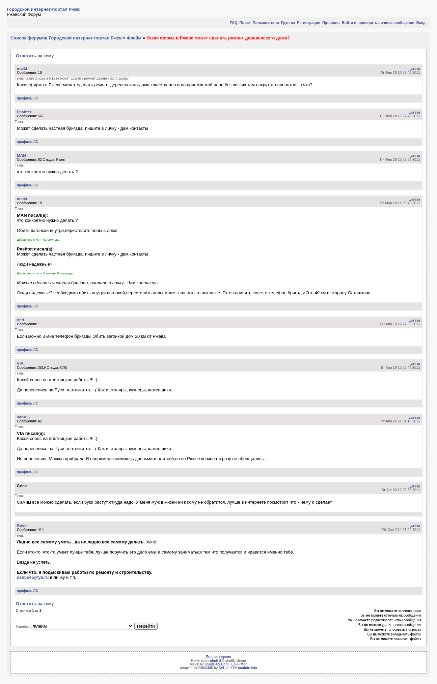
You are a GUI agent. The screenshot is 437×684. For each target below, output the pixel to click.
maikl (22, 68)
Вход (421, 23)
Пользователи (266, 23)
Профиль (330, 23)
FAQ (234, 23)
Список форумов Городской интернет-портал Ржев (66, 37)
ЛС (35, 98)
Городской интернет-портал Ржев (43, 9)
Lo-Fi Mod (239, 664)
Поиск (245, 23)
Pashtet (24, 112)
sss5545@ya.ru (33, 577)
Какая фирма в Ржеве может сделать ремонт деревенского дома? (218, 37)
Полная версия (218, 657)
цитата (414, 69)
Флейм (134, 37)
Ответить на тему (35, 55)
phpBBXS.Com (216, 664)
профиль (24, 98)
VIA (20, 363)
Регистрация (308, 23)
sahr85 (23, 417)
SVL (222, 668)
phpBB (215, 660)
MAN (21, 155)
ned (20, 320)
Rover (22, 525)
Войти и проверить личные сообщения (378, 23)
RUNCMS (205, 668)
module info (247, 668)
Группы (288, 23)
